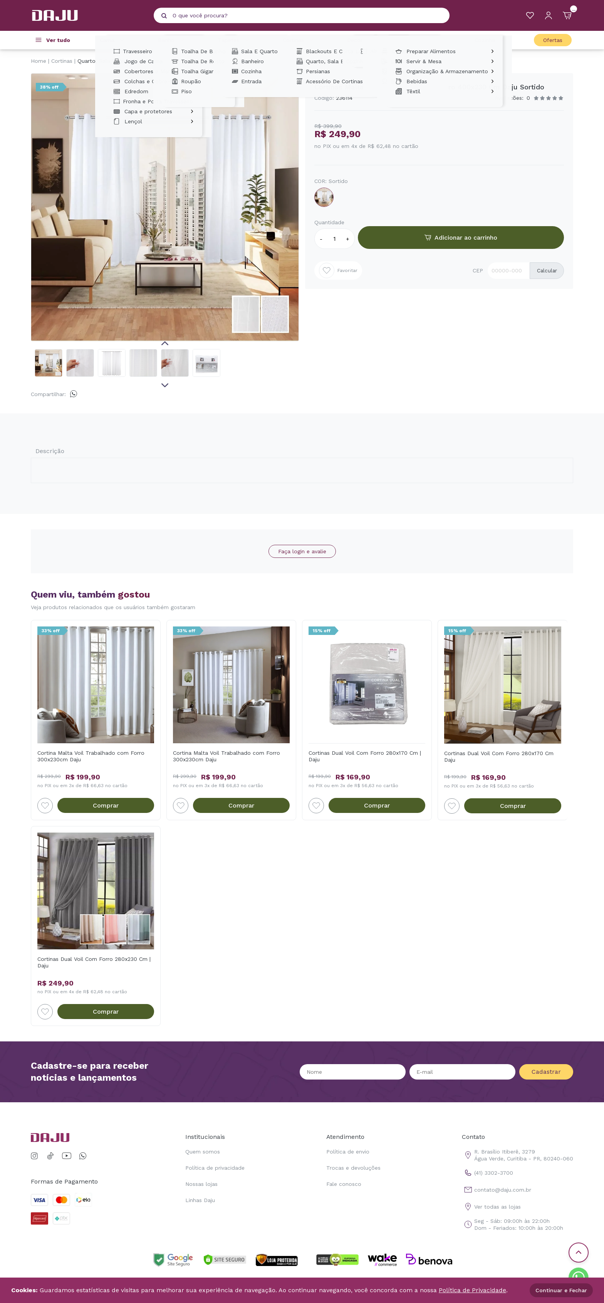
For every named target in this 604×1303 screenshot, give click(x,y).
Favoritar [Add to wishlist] (338, 270)
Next (165, 386)
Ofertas (552, 40)
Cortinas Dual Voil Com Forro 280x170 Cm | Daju (365, 756)
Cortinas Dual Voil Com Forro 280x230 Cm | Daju (94, 962)
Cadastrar (546, 1071)
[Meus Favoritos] (530, 15)
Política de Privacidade (472, 1290)
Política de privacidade (215, 1168)
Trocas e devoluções (353, 1168)
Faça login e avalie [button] (302, 551)
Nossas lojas (201, 1184)
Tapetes (235, 40)
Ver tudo (58, 40)
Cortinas (299, 40)
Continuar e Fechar (561, 1290)
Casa (431, 40)
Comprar (106, 805)
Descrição (49, 451)
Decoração (367, 40)
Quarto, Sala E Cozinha (107, 61)
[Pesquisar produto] (164, 15)
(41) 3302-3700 (487, 1173)
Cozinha (491, 40)
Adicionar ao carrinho (460, 237)
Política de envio (347, 1152)
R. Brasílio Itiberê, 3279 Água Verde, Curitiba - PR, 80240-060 (517, 1155)
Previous (165, 343)
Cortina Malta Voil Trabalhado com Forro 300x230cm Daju (90, 756)
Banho (172, 40)
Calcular (547, 271)
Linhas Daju (200, 1200)
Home (38, 61)
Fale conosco (343, 1184)
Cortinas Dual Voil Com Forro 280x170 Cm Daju (499, 756)
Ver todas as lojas (491, 1207)
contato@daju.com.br (496, 1190)
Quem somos (202, 1152)
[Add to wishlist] (45, 805)
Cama (113, 40)
